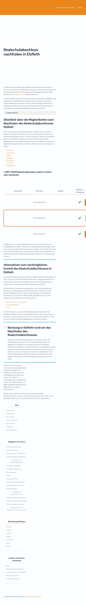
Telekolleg (9, 158)
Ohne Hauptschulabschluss (15, 485)
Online (79, 7)
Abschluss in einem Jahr (14, 447)
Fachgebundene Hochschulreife (16, 302)
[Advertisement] (43, 28)
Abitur (8, 307)
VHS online (9, 150)
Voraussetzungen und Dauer (15, 504)
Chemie (8, 530)
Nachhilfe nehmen (12, 479)
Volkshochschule (11, 430)
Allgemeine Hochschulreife (14, 569)
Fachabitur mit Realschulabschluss (16, 461)
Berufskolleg (10, 414)
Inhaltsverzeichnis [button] (11, 113)
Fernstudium (10, 160)
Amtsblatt (9, 163)
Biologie (8, 527)
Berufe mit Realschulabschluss (16, 453)
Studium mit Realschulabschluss (16, 501)
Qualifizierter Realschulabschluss (16, 493)
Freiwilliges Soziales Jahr (14, 469)
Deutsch (9, 533)
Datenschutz (37, 596)
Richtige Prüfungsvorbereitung (16, 498)
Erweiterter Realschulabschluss (16, 457)
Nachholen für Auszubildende (15, 482)
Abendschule (10, 153)
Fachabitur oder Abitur (13, 466)
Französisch (10, 540)
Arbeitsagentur (11, 165)
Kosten (8, 475)
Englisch (9, 536)
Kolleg (8, 155)
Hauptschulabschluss (13, 579)
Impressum (28, 596)
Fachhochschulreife (12, 304)
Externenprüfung (11, 420)
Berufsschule (10, 417)
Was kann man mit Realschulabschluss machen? (16, 509)
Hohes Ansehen (11, 472)
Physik (8, 546)
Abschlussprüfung (12, 450)
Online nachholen (11, 489)
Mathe (8, 543)
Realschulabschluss (65, 7)
